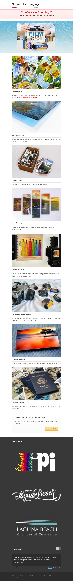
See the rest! (52, 429)
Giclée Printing (17, 223)
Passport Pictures (18, 402)
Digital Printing (17, 91)
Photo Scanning (17, 180)
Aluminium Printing (18, 359)
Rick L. (50, 568)
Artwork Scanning (18, 269)
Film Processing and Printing (21, 314)
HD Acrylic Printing (18, 135)
